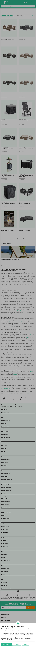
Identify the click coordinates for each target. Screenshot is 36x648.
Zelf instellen (16, 644)
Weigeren (26, 644)
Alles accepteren (6, 644)
